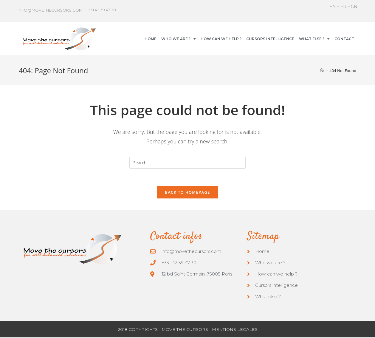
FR (343, 6)
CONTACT (344, 39)
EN (333, 6)
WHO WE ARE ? (178, 39)
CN (354, 6)
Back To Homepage (187, 192)
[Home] (322, 70)
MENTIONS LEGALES (235, 330)
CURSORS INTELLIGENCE (270, 39)
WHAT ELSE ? (314, 39)
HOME (150, 39)
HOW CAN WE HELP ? (221, 39)
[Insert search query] (187, 163)
